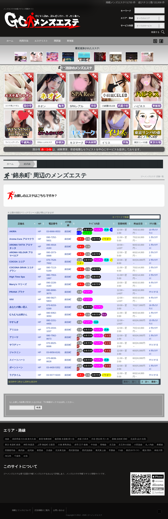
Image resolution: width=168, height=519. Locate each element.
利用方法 (23, 41)
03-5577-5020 (53, 375)
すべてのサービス (144, 26)
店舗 (79, 229)
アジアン (98, 229)
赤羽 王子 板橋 (81, 444)
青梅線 (103, 444)
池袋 (7, 439)
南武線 (21, 450)
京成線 (49, 450)
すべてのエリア (143, 18)
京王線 (112, 444)
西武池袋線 (87, 450)
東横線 (160, 444)
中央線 (94, 444)
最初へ (127, 382)
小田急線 (138, 444)
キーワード (126, 11)
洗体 (106, 229)
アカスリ (87, 233)
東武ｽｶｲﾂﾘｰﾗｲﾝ (132, 450)
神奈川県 (158, 450)
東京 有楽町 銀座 (12, 444)
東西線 (40, 450)
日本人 (80, 239)
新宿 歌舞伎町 (45, 439)
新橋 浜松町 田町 (119, 439)
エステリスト (41, 41)
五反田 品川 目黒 (138, 439)
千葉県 (17, 456)
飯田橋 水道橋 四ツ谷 (64, 439)
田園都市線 (10, 450)
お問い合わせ (58, 510)
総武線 (27, 164)
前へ (134, 382)
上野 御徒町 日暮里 (46, 444)
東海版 (70, 41)
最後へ (154, 382)
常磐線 (112, 450)
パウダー (106, 239)
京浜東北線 (60, 450)
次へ (147, 382)
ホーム (10, 41)
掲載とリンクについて (21, 510)
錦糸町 (68, 231)
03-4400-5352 (53, 367)
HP (39, 231)
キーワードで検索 (136, 217)
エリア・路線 (127, 18)
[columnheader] (22, 224)
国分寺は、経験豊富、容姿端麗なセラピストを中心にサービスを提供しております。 (87, 149)
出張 (25, 456)
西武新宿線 (74, 450)
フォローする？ (159, 511)
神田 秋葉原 (28, 444)
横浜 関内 (146, 450)
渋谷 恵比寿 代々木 (100, 439)
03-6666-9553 (53, 231)
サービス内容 (127, 25)
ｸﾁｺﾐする (153, 292)
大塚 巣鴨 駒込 (64, 444)
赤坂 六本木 (82, 439)
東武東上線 (100, 450)
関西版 (57, 41)
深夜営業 (87, 229)
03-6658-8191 (53, 352)
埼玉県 (8, 456)
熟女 (104, 314)
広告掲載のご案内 (42, 510)
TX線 (120, 450)
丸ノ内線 (149, 444)
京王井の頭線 (125, 444)
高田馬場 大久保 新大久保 (24, 439)
